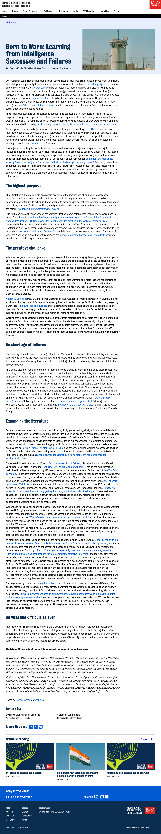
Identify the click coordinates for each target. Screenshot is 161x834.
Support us (7, 16)
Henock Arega (23, 699)
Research (63, 11)
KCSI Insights (88, 11)
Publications (49, 11)
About (4, 11)
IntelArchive (104, 11)
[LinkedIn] (96, 797)
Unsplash (39, 699)
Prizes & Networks (31, 11)
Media (75, 11)
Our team (10, 815)
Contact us (10, 820)
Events (15, 11)
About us (10, 812)
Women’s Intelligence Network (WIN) (54, 812)
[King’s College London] (155, 4)
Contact (117, 11)
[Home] (16, 4)
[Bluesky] (102, 797)
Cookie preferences (22, 827)
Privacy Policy (10, 827)
